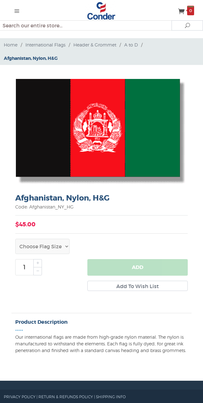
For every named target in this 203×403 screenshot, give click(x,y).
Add (137, 267)
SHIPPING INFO (111, 396)
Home (10, 44)
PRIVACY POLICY (20, 396)
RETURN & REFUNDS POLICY (65, 396)
